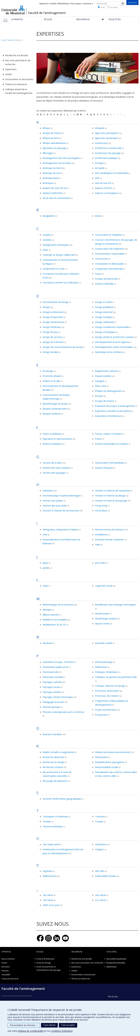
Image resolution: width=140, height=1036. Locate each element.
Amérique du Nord (52, 167)
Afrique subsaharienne (54, 142)
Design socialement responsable (112, 326)
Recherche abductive (53, 757)
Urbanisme (100, 844)
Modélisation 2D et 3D (54, 624)
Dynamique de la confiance (109, 351)
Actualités (6, 974)
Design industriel (103, 311)
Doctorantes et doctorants (19, 79)
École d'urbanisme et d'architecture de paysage (48, 968)
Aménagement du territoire (57, 162)
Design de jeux (50, 331)
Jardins (46, 567)
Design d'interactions (53, 321)
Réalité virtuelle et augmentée (58, 752)
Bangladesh (49, 215)
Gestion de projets (52, 462)
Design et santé (103, 301)
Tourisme (100, 816)
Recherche (10, 40)
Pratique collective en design (110, 685)
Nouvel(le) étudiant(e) (116, 958)
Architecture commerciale (108, 147)
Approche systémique (106, 137)
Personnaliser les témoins (23, 1025)
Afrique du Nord (51, 137)
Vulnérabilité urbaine (105, 875)
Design (46, 306)
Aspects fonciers (103, 187)
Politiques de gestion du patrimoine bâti (116, 676)
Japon (45, 562)
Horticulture (101, 510)
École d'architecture (45, 958)
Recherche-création (53, 767)
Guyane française (104, 467)
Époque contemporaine (55, 408)
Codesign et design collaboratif (59, 254)
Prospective (101, 714)
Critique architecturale (106, 278)
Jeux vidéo (100, 562)
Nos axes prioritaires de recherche (18, 62)
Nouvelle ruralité (103, 643)
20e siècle (100, 895)
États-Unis (100, 385)
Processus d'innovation (107, 690)
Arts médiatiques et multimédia (111, 172)
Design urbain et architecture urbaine (114, 336)
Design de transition (53, 341)
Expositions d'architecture (108, 415)
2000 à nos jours (51, 905)
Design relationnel (104, 321)
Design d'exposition (53, 316)
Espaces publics (103, 375)
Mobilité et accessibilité (55, 619)
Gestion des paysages (54, 472)
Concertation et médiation (108, 234)
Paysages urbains (52, 691)
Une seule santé (51, 844)
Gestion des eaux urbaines (56, 467)
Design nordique (103, 316)
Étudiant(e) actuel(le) (116, 962)
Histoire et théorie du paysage (111, 500)
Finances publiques (52, 443)
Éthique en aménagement (108, 390)
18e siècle (48, 895)
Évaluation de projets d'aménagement (115, 405)
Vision (4, 962)
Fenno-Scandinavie (52, 433)
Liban (45, 585)
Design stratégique (105, 331)
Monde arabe (102, 613)
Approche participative (107, 132)
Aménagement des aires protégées (61, 157)
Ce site (101, 7)
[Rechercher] (123, 3)
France (98, 438)
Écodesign (48, 370)
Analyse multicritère (53, 192)
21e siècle (100, 900)
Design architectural (53, 311)
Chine (45, 249)
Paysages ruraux (51, 686)
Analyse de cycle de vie (55, 187)
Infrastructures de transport (110, 529)
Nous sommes (8, 958)
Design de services (53, 336)
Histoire (5, 970)
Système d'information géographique (62, 798)
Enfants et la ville (51, 380)
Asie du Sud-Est (103, 182)
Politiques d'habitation (106, 671)
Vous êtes (112, 951)
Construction (101, 258)
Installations (101, 534)
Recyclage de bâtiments (55, 780)
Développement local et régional (112, 341)
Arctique (99, 162)
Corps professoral (10, 978)
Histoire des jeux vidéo (55, 505)
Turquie (99, 821)
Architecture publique (106, 157)
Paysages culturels (52, 681)
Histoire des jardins (53, 500)
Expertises (10, 69)
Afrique (46, 127)
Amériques (48, 182)
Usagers (99, 849)
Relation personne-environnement (113, 752)
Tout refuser (49, 1025)
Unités (8, 74)
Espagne (99, 380)
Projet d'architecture (106, 709)
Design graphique (104, 306)
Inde (45, 534)
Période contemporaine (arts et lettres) (63, 711)
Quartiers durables (52, 734)
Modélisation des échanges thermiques (115, 604)
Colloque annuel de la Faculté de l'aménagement (18, 91)
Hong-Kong (101, 505)
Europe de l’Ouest (104, 400)
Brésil (98, 215)
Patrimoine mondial (53, 676)
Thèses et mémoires (16, 84)
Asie (97, 177)
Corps (98, 273)
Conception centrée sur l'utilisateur (61, 282)
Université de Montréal (13, 9)
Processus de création (107, 695)
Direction (6, 966)
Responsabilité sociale (106, 767)
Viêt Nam (100, 870)
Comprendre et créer (54, 268)
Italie (97, 544)
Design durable (50, 351)
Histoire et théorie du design (110, 495)
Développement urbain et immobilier (114, 346)
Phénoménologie (104, 661)
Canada (46, 234)
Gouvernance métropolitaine (110, 462)
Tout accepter (68, 1025)
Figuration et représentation (57, 438)
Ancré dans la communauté (56, 197)
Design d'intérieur (52, 326)
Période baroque (51, 706)
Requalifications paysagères (109, 762)
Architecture (101, 142)
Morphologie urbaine (106, 618)
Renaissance (101, 757)
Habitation (48, 490)
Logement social (103, 585)
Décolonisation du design (56, 301)
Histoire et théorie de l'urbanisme (112, 490)
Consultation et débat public (109, 263)
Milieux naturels (51, 614)
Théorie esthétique (53, 826)
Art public (100, 167)
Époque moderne (52, 413)
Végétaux (48, 870)
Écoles (39, 951)
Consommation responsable (109, 253)
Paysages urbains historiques (58, 696)
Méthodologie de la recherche (58, 604)
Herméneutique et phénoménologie (61, 495)
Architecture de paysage (108, 152)
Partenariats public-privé (55, 666)
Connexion (87, 3)
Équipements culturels (106, 370)
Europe (99, 395)
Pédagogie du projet (53, 701)
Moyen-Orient (102, 623)
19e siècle (48, 900)
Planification (101, 666)
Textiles (47, 821)
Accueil (4, 40)
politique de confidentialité (31, 1030)
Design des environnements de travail (62, 346)
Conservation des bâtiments (110, 248)
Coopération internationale (109, 268)
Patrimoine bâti (50, 671)
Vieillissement (50, 875)
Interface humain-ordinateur (109, 539)
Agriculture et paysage (54, 147)
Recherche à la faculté (16, 55)
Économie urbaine (52, 375)
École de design (43, 962)
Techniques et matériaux (55, 816)
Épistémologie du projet (55, 403)
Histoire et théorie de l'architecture (61, 510)
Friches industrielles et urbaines (111, 443)
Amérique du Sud (51, 172)
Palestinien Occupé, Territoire (58, 661)
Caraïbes (47, 239)
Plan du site (113, 996)
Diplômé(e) (111, 966)
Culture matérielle (104, 283)
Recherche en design (53, 762)
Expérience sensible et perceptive (113, 410)
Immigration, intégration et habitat (60, 529)
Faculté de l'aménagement (47, 12)
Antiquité (99, 127)
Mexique (47, 609)
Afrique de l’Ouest (52, 132)
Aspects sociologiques (106, 192)
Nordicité (47, 643)
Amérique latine (51, 177)
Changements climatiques (56, 244)
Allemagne (48, 152)
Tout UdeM (112, 7)
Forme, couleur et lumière (108, 433)
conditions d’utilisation (62, 1030)
